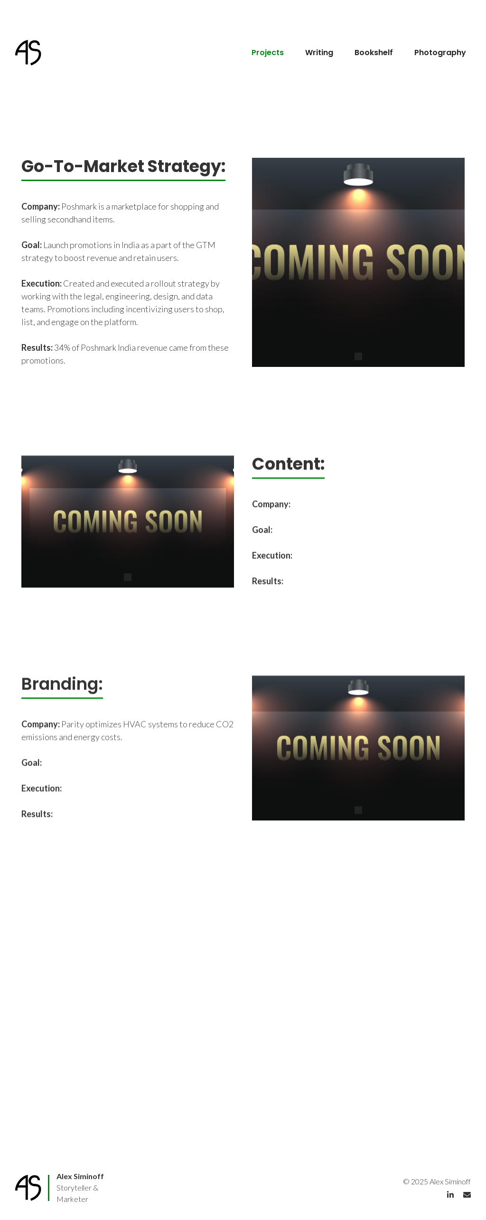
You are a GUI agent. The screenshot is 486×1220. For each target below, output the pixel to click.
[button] (358, 356)
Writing (319, 52)
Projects (268, 52)
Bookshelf (374, 52)
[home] (31, 53)
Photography (440, 52)
